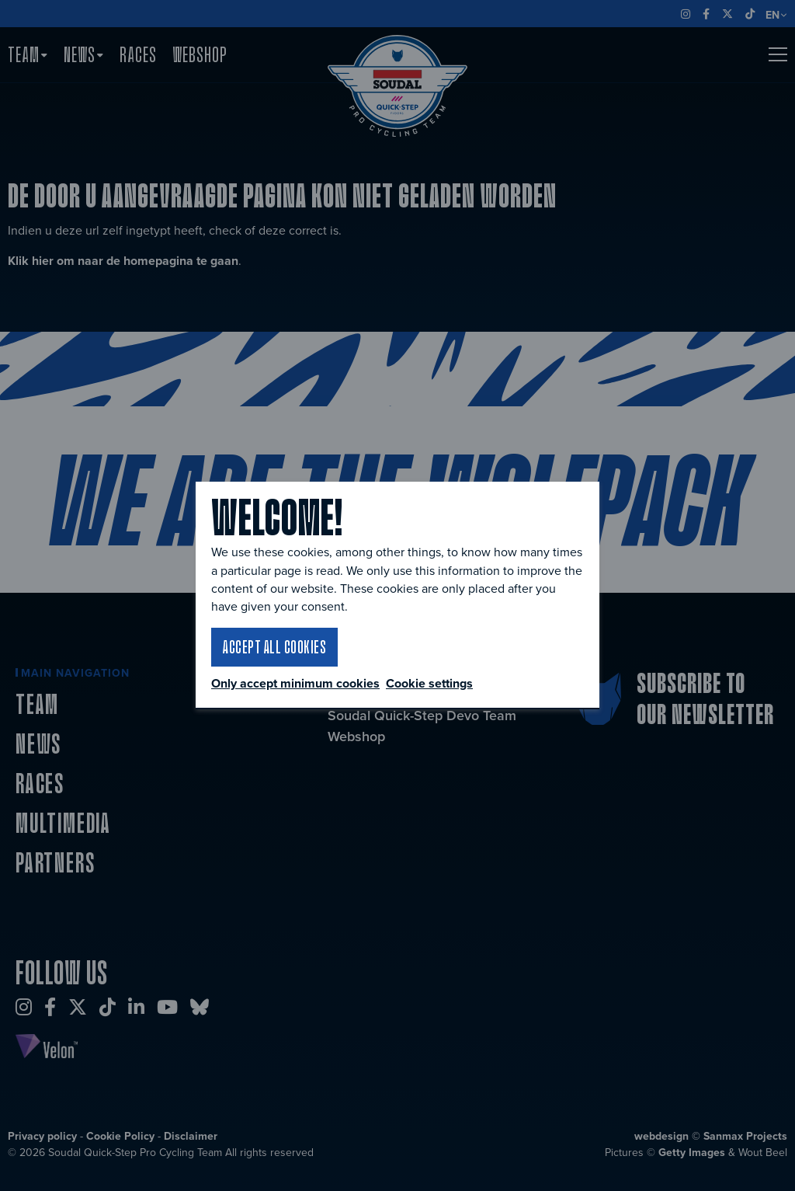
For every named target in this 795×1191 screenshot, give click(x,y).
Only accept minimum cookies (295, 684)
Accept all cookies (274, 646)
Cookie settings (429, 683)
